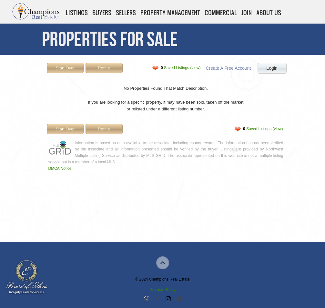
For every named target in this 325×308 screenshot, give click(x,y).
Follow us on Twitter (146, 299)
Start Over (65, 68)
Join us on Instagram (168, 299)
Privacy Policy (162, 289)
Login (271, 68)
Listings (77, 12)
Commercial (221, 12)
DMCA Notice (60, 168)
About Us (268, 12)
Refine (104, 68)
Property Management (170, 12)
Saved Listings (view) (180, 68)
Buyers (101, 12)
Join (246, 12)
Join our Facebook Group (157, 299)
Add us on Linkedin (179, 299)
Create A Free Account (228, 68)
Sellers (126, 12)
